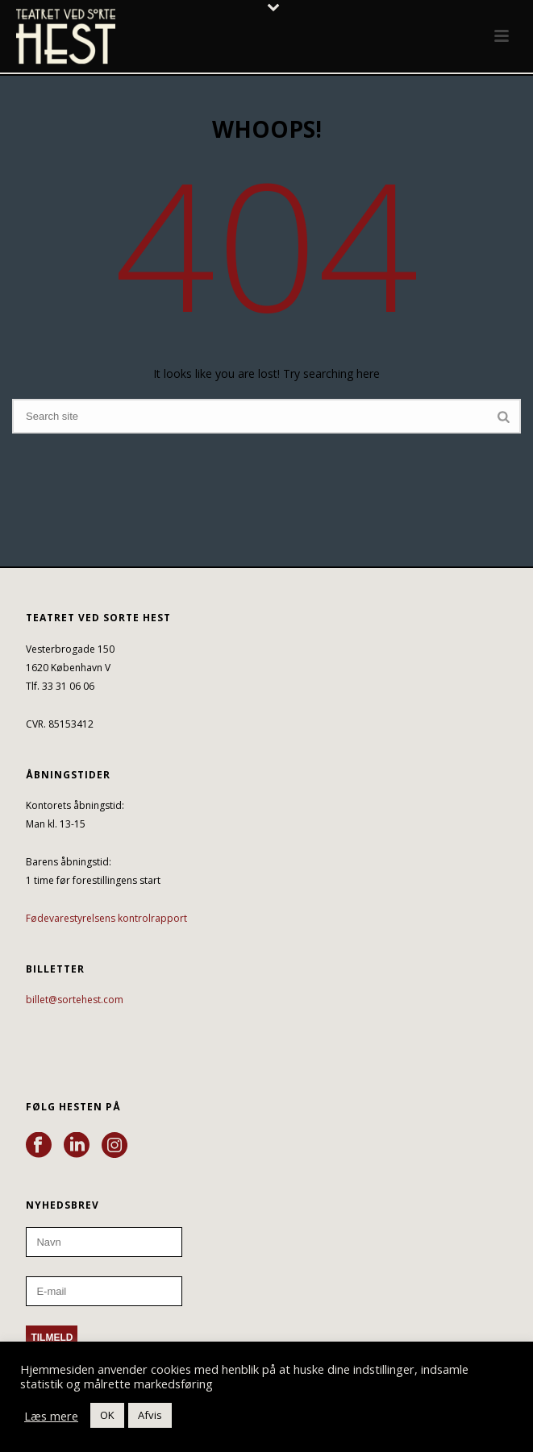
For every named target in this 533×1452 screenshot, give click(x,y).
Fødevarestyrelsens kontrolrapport (106, 918)
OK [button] (107, 1415)
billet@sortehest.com (74, 999)
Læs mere (51, 1415)
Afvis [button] (150, 1415)
